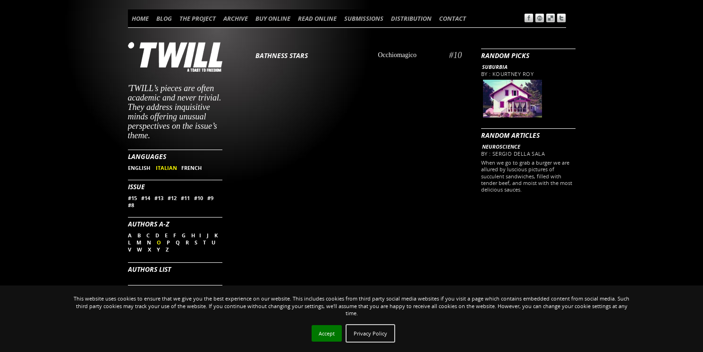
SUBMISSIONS (363, 18)
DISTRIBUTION (411, 18)
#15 (132, 197)
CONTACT (452, 18)
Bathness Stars (281, 55)
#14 (145, 197)
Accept (327, 333)
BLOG (164, 18)
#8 (131, 205)
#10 (198, 197)
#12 (172, 197)
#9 (210, 197)
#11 (185, 197)
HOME (140, 18)
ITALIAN (166, 167)
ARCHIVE (235, 18)
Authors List (149, 269)
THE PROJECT (197, 18)
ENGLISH (140, 167)
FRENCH (191, 167)
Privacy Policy (370, 333)
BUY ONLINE (272, 18)
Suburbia (495, 66)
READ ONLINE (317, 18)
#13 (158, 197)
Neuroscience (501, 146)
